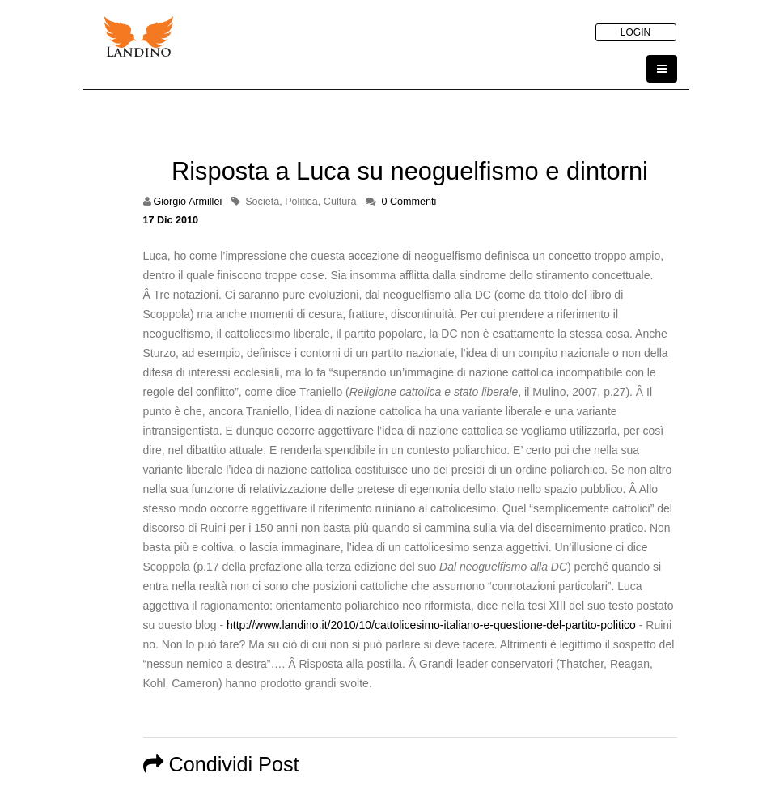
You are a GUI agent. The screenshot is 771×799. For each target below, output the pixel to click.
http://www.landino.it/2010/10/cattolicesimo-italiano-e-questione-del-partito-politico (431, 624)
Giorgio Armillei (188, 201)
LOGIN (635, 32)
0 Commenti (408, 201)
